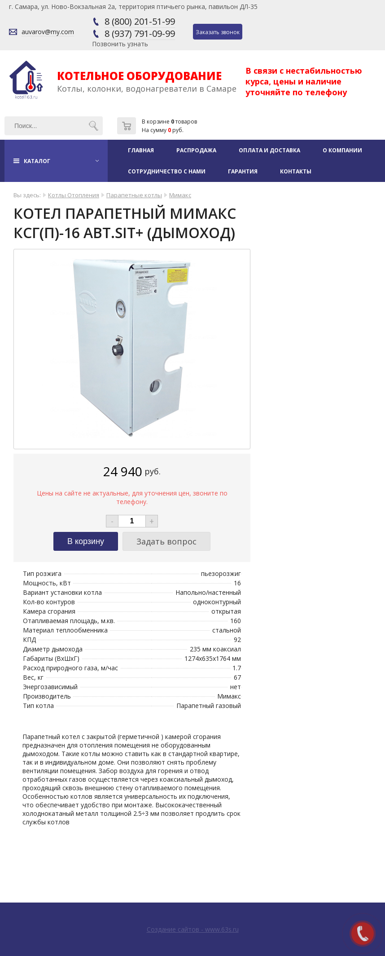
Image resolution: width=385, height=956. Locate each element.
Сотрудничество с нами (167, 171)
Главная (141, 150)
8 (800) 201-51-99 (140, 21)
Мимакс (180, 195)
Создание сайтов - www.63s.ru (193, 929)
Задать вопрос (166, 541)
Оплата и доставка (269, 150)
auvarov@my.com (48, 31)
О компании (342, 150)
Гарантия (243, 171)
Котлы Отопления (73, 195)
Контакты (295, 171)
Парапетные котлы (134, 195)
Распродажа (196, 150)
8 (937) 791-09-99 (140, 33)
